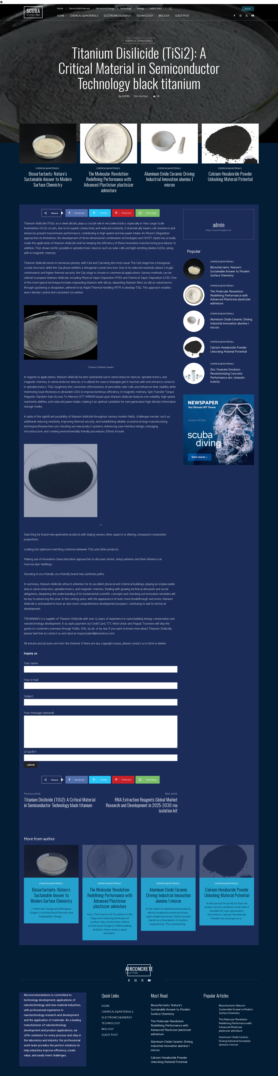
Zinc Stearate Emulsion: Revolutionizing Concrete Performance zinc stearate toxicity (227, 375)
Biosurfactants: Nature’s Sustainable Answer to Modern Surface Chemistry (48, 179)
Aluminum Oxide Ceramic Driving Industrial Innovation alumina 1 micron (169, 179)
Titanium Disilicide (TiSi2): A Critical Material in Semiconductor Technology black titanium (59, 802)
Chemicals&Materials (139, 41)
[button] (170, 8)
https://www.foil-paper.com (218, 230)
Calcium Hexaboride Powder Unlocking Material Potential (230, 176)
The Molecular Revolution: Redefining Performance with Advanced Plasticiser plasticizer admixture (109, 182)
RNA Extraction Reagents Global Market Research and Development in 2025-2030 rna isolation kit (141, 805)
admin (126, 96)
